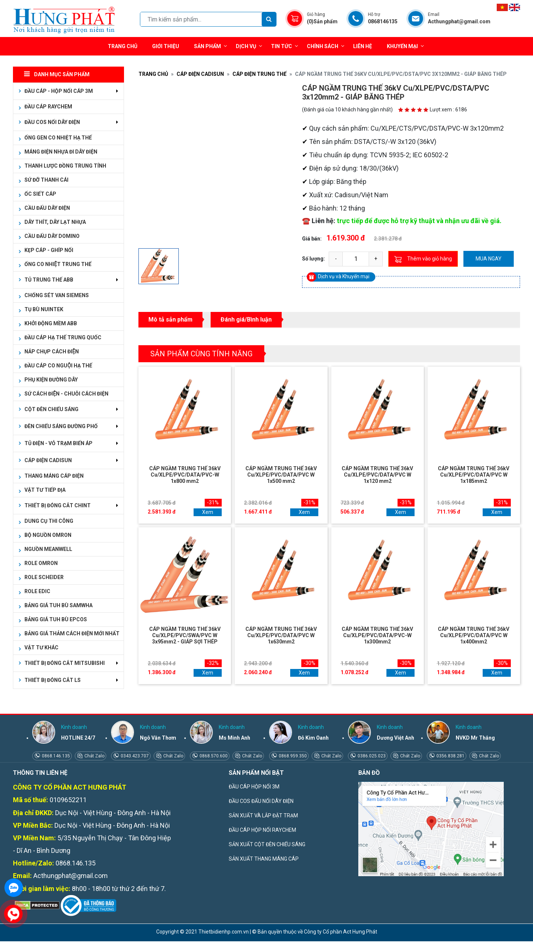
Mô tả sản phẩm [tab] (170, 319)
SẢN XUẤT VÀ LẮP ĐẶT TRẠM (263, 815)
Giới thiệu (165, 46)
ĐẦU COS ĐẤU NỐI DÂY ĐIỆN (261, 801)
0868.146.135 (55, 756)
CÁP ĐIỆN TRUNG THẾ (259, 74)
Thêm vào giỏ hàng (423, 259)
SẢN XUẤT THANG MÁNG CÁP (264, 859)
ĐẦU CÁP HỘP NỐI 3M (254, 787)
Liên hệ (362, 46)
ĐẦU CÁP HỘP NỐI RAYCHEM (262, 830)
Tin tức (284, 46)
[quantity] (356, 259)
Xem (207, 512)
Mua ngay (489, 259)
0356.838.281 (450, 756)
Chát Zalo (93, 756)
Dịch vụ (246, 46)
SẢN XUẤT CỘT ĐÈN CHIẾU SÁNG (267, 844)
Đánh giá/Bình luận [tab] (246, 319)
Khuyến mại (402, 46)
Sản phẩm (210, 46)
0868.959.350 (292, 756)
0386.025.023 (371, 756)
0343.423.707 (134, 756)
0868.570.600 (213, 756)
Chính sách (325, 46)
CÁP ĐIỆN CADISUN (200, 74)
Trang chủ (122, 46)
